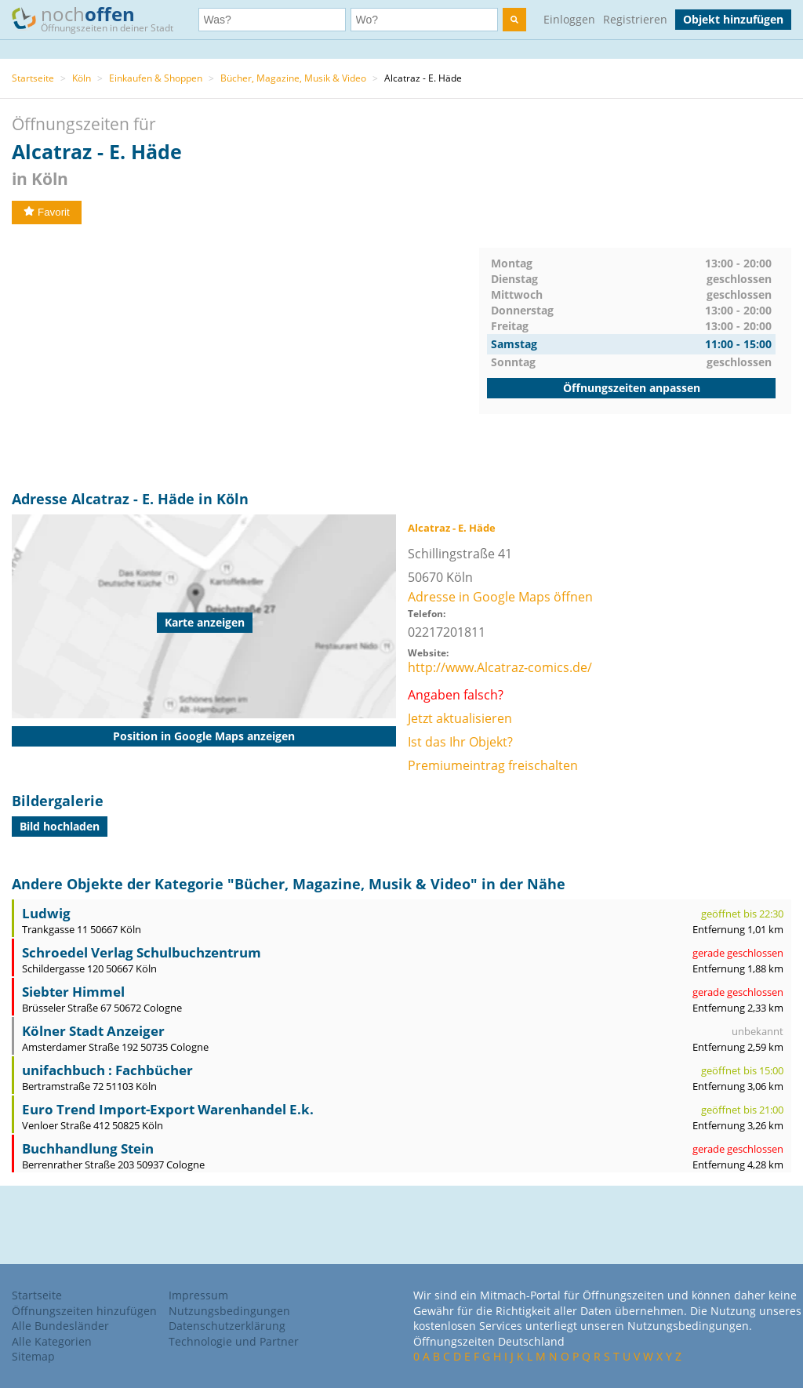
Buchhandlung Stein (88, 1148)
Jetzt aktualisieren (460, 718)
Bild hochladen (60, 826)
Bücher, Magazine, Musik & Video (293, 78)
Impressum (198, 1295)
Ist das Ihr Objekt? (460, 741)
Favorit (47, 212)
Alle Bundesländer (60, 1325)
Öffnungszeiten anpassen (631, 387)
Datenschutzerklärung (227, 1325)
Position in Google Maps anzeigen (204, 736)
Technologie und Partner (234, 1341)
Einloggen (569, 19)
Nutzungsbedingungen (229, 1310)
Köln (81, 78)
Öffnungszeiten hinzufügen (84, 1310)
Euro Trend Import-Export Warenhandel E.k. (168, 1109)
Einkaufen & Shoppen (155, 78)
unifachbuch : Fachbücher (107, 1070)
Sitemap (33, 1356)
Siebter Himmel (73, 992)
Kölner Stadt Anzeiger (93, 1031)
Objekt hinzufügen (733, 19)
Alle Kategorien (52, 1341)
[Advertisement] (245, 357)
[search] (514, 19)
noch (100, 18)
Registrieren (635, 19)
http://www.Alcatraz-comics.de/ (500, 667)
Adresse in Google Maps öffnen (500, 596)
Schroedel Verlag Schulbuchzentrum (141, 952)
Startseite (33, 78)
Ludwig (46, 913)
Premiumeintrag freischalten (493, 765)
